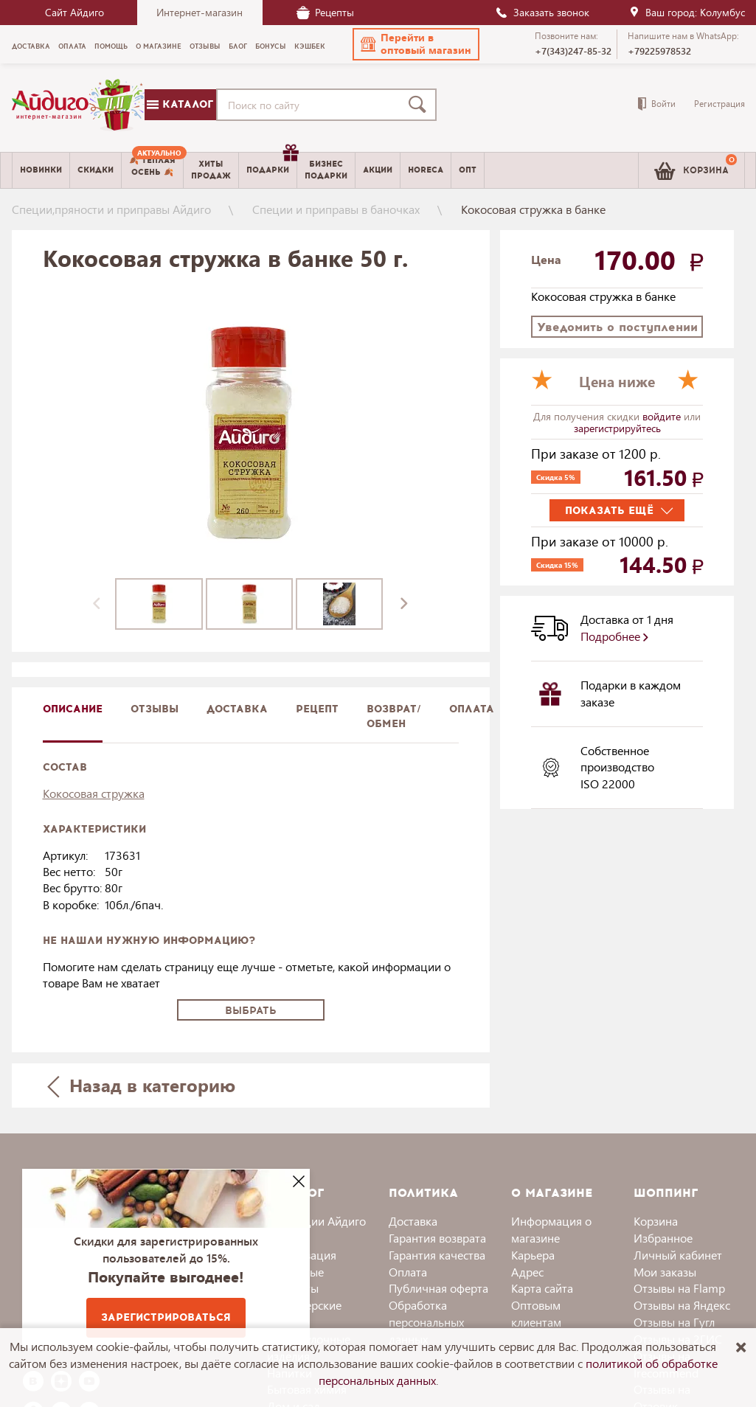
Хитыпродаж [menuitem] (211, 169)
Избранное (663, 1238)
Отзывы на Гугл (674, 1322)
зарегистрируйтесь (617, 428)
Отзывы (154, 709)
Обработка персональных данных (426, 1322)
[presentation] (96, 604)
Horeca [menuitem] (425, 170)
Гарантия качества (437, 1254)
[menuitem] (152, 170)
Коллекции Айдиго (316, 1221)
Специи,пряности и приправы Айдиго (111, 209)
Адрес (527, 1271)
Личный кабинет (678, 1254)
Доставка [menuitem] (31, 46)
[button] (416, 44)
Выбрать (251, 1010)
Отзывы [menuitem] (205, 46)
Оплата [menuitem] (72, 46)
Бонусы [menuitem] (270, 46)
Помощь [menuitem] (111, 46)
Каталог (180, 104)
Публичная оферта (438, 1288)
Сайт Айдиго (74, 12)
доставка (237, 709)
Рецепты (325, 12)
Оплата (471, 709)
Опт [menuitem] (467, 170)
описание (73, 709)
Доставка (413, 1221)
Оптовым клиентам (536, 1313)
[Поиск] (420, 104)
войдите (663, 416)
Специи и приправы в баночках (336, 209)
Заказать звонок (542, 12)
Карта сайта (542, 1288)
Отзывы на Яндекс (682, 1305)
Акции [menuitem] (377, 170)
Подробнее (614, 636)
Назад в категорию (140, 1085)
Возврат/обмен (394, 716)
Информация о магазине (551, 1229)
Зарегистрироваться (166, 1317)
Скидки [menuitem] (95, 170)
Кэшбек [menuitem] (309, 46)
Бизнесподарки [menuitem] (326, 169)
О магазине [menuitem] (158, 46)
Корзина (656, 1221)
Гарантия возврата (437, 1238)
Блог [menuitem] (238, 46)
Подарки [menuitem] (271, 164)
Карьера (533, 1254)
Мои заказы (665, 1271)
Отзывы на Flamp (679, 1288)
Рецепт (317, 709)
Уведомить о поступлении (617, 327)
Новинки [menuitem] (41, 170)
